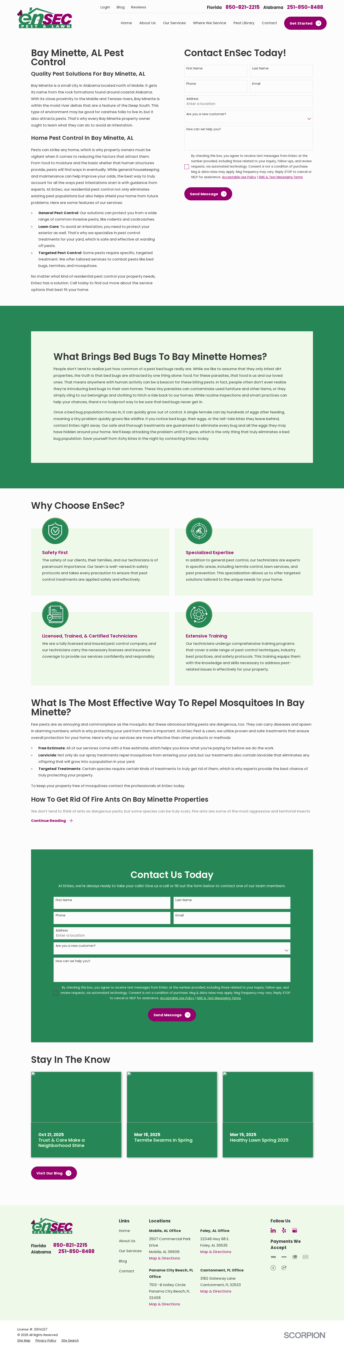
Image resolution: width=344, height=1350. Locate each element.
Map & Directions (164, 1258)
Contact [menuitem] (269, 23)
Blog (121, 7)
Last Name (260, 68)
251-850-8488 (305, 7)
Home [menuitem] (126, 23)
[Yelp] (284, 1230)
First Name (194, 68)
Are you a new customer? (206, 114)
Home (124, 1230)
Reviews (138, 7)
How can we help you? (203, 129)
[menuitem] (23, 1340)
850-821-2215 (243, 7)
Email (256, 84)
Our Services (130, 1250)
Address (192, 99)
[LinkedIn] (273, 1230)
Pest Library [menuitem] (244, 23)
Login (105, 7)
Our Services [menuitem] (174, 23)
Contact (126, 1271)
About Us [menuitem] (147, 23)
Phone (191, 84)
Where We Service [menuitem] (209, 23)
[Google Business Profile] (294, 1230)
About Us (127, 1240)
